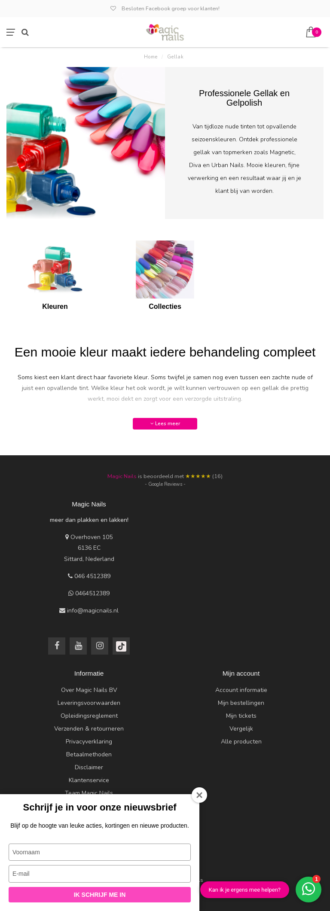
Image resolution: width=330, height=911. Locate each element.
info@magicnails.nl (93, 610)
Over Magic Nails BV (89, 690)
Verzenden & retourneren (89, 729)
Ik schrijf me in (100, 894)
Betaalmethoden (89, 754)
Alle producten (241, 741)
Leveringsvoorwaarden (89, 703)
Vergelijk (241, 729)
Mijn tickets (241, 716)
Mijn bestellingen (241, 703)
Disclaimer (89, 767)
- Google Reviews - (165, 484)
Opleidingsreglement (89, 716)
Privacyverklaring (89, 741)
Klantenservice (89, 780)
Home (151, 57)
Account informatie (241, 690)
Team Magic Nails (89, 793)
